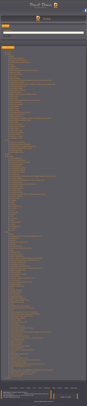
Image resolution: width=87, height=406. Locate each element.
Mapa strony (74, 389)
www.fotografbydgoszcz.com (10, 396)
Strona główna (13, 389)
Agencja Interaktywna (46, 402)
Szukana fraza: (8, 30)
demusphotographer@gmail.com (11, 398)
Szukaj (66, 389)
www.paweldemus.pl (8, 394)
